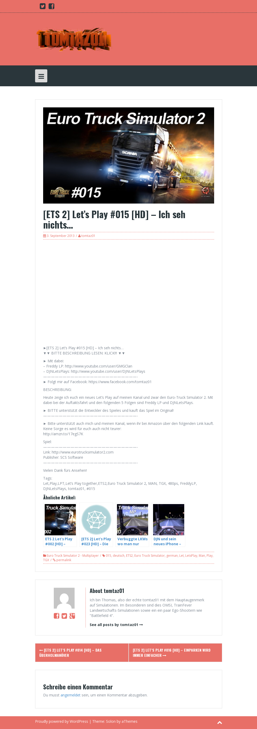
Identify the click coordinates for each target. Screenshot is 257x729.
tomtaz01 (88, 236)
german (172, 555)
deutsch (118, 555)
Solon (111, 721)
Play (210, 555)
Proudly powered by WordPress (61, 721)
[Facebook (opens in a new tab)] (51, 7)
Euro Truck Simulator (149, 555)
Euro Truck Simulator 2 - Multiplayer (73, 555)
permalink (63, 560)
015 (108, 555)
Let (181, 555)
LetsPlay (191, 555)
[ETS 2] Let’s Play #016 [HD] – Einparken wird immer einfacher (171, 652)
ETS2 (129, 555)
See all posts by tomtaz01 (114, 624)
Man (202, 555)
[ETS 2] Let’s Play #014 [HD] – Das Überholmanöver (70, 652)
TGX (46, 560)
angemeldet (71, 695)
